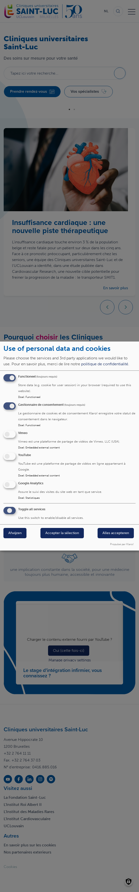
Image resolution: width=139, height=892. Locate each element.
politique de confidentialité (104, 364)
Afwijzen (15, 533)
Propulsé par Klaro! (122, 544)
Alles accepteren (115, 533)
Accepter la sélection (62, 533)
